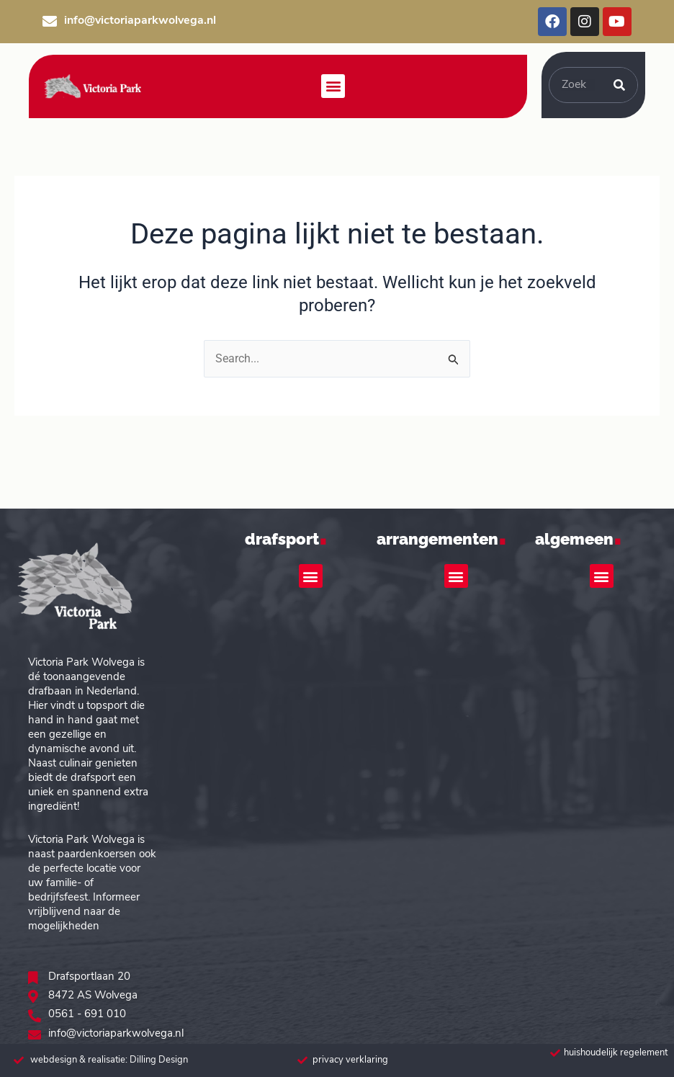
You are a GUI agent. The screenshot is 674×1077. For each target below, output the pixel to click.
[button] (333, 86)
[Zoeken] (619, 85)
